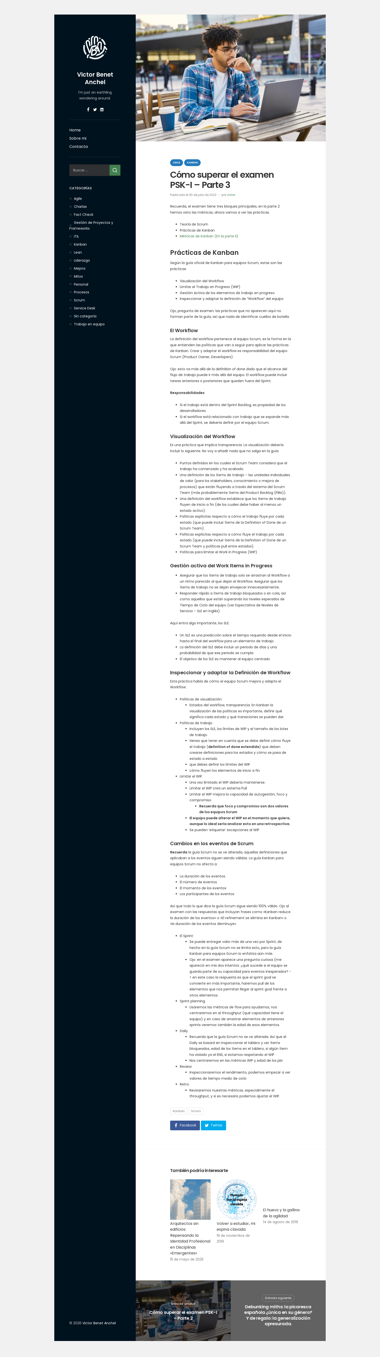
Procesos (81, 292)
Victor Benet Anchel (95, 78)
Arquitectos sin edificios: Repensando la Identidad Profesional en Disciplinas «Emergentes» (190, 1240)
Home (75, 130)
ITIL (76, 236)
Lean (78, 252)
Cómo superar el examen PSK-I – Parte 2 (183, 1316)
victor (231, 195)
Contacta (78, 146)
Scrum (79, 300)
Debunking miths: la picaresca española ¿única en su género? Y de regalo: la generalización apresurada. (278, 1316)
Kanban (80, 244)
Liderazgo (82, 260)
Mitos (78, 276)
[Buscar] (115, 170)
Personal (81, 284)
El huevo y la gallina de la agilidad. (281, 1214)
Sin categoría (85, 316)
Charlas (80, 206)
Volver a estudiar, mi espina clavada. (236, 1228)
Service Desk (84, 308)
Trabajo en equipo (89, 324)
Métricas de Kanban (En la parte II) (209, 236)
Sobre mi (77, 138)
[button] (185, 1125)
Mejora (79, 268)
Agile (78, 198)
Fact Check (83, 214)
